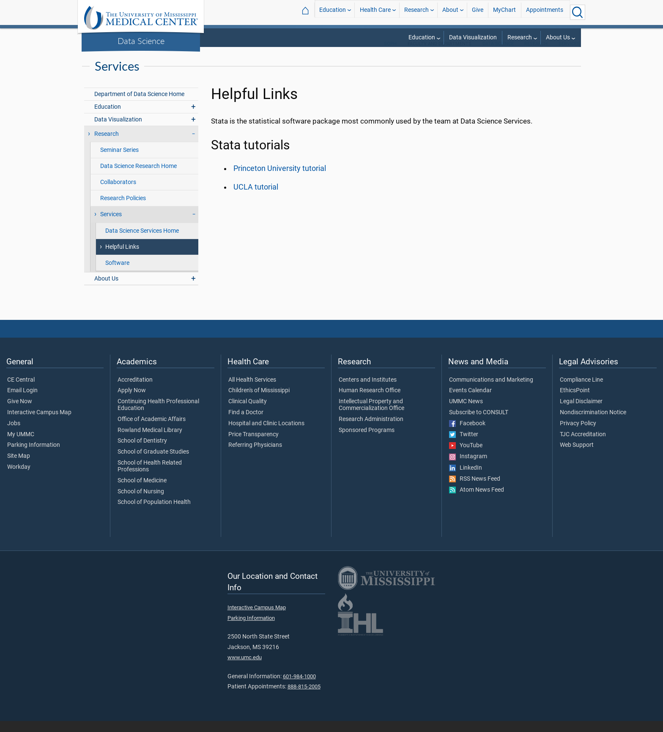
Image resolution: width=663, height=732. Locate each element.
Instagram (468, 467)
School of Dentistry (142, 452)
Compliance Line (581, 391)
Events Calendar (470, 401)
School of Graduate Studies (153, 463)
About (450, 12)
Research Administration (371, 430)
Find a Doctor (245, 423)
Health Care (375, 12)
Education (332, 12)
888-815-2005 (304, 697)
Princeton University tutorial (279, 179)
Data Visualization (473, 37)
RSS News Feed (474, 490)
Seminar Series (119, 161)
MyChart (504, 12)
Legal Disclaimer (581, 412)
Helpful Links (122, 257)
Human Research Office (369, 401)
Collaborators (118, 193)
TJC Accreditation (583, 445)
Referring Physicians (255, 456)
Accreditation (135, 391)
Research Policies (123, 209)
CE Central (21, 391)
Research (416, 12)
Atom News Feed (476, 501)
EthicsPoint (575, 401)
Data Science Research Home (138, 177)
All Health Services (252, 391)
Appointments (544, 12)
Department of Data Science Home (139, 105)
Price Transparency (253, 445)
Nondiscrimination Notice (593, 423)
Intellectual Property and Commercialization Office (371, 416)
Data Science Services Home (142, 241)
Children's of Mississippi (259, 401)
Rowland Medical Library (150, 441)
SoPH (390, 55)
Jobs (13, 434)
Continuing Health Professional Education (158, 416)
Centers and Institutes (368, 391)
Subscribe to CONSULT (478, 423)
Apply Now (132, 401)
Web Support (577, 456)
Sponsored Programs (367, 441)
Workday (18, 478)
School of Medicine (142, 491)
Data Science (141, 41)
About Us (558, 37)
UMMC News (466, 412)
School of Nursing (141, 502)
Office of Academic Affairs (152, 430)
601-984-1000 (299, 687)
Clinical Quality (247, 412)
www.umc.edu (244, 668)
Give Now (19, 412)
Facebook (467, 434)
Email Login (22, 401)
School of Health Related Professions (150, 477)
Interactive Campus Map (39, 423)
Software (117, 274)
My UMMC (20, 445)
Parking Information (33, 456)
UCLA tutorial (255, 198)
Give (477, 12)
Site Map (18, 467)
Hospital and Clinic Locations (266, 434)
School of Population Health (154, 513)
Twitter (463, 445)
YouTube (465, 456)
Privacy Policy (578, 434)
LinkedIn (465, 479)
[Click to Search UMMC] (577, 12)
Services (569, 55)
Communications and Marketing (491, 391)
